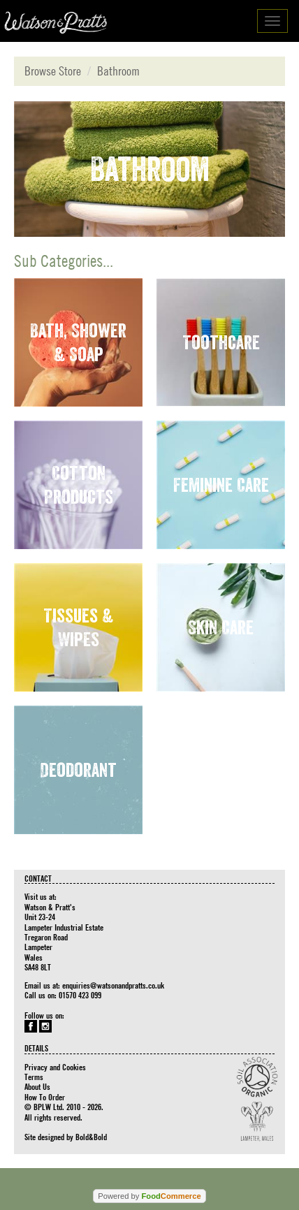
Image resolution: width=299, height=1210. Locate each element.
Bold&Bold (91, 1136)
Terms (33, 1076)
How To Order (44, 1096)
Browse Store (52, 71)
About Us (37, 1086)
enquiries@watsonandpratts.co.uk (113, 985)
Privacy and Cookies (55, 1066)
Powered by (149, 1196)
